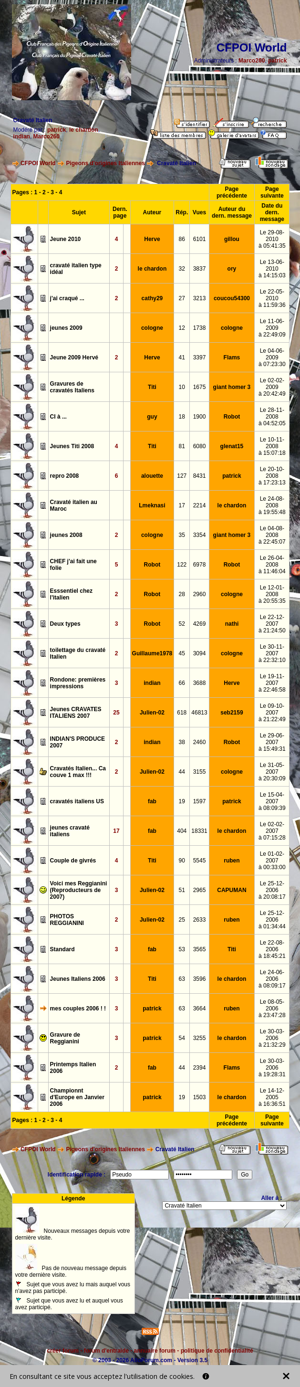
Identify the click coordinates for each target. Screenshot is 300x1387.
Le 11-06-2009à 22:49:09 (272, 328)
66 (182, 683)
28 (182, 594)
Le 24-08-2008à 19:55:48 (272, 505)
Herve (152, 239)
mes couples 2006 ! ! (78, 1008)
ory (232, 268)
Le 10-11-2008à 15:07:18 (272, 446)
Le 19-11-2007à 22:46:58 (272, 683)
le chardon (83, 129)
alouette (152, 476)
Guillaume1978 (152, 653)
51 (182, 890)
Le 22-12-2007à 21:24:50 (272, 624)
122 (181, 564)
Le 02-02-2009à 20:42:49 (272, 387)
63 (182, 979)
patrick (277, 60)
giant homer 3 (232, 387)
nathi (232, 623)
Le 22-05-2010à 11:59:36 (272, 298)
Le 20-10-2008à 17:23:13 (272, 476)
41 (182, 357)
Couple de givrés (73, 860)
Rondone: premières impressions (78, 683)
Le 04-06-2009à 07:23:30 (272, 357)
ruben (231, 860)
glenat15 (232, 446)
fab (152, 801)
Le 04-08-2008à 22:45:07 (272, 535)
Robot (232, 416)
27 (182, 298)
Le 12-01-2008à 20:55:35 (272, 594)
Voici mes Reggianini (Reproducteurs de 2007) (78, 890)
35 (182, 535)
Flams (232, 357)
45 (182, 653)
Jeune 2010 (65, 239)
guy (152, 416)
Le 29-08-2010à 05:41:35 (272, 239)
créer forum (63, 1350)
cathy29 (152, 298)
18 (182, 416)
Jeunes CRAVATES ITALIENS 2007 (76, 712)
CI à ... (58, 416)
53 (182, 949)
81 (182, 446)
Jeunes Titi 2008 (72, 446)
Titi (152, 387)
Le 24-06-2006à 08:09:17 (272, 979)
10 (182, 387)
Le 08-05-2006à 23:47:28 (272, 1008)
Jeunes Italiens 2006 (77, 979)
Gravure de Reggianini (65, 1038)
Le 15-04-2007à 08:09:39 (272, 801)
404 (181, 831)
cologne (152, 328)
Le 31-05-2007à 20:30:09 (272, 772)
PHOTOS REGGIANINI (67, 919)
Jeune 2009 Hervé (74, 357)
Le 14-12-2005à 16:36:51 (272, 1097)
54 (182, 1038)
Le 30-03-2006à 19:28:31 (272, 1068)
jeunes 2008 (66, 535)
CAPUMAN (231, 890)
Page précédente (232, 192)
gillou (231, 239)
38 (182, 742)
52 (182, 623)
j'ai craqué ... (67, 298)
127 (181, 476)
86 (182, 239)
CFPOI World (38, 163)
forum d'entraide (106, 1350)
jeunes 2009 (66, 328)
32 (182, 268)
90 (182, 860)
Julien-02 (152, 712)
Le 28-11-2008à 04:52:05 (272, 417)
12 (182, 328)
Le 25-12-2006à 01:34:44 (272, 920)
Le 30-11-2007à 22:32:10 (272, 653)
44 (182, 771)
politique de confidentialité (217, 1350)
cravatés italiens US (77, 801)
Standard (62, 949)
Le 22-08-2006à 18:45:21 (272, 949)
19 (182, 801)
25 (116, 712)
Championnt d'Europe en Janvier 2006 (77, 1097)
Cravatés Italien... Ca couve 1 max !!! (78, 771)
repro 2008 (64, 476)
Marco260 (251, 60)
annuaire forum (155, 1350)
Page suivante (272, 192)
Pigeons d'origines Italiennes (105, 163)
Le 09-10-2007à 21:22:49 (272, 713)
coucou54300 (232, 298)
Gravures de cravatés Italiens (72, 387)
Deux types (65, 623)
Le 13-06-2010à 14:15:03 (272, 269)
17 (182, 505)
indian (21, 136)
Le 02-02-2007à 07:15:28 (272, 831)
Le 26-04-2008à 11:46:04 (272, 565)
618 (181, 712)
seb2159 (231, 712)
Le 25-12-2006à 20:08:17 (272, 890)
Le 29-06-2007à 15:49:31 (272, 742)
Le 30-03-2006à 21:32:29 (272, 1038)
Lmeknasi (152, 505)
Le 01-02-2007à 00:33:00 (272, 861)
